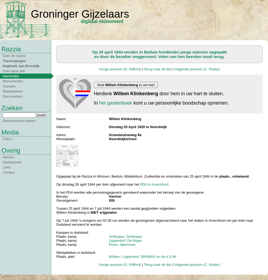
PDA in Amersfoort (154, 184)
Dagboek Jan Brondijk (21, 66)
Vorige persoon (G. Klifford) (120, 69)
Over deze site (14, 71)
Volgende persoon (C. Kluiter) (197, 69)
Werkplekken (13, 91)
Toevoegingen (14, 61)
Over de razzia (14, 56)
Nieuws (8, 157)
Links (7, 167)
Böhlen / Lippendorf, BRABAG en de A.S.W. (143, 257)
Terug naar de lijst (158, 69)
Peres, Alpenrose (122, 245)
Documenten (13, 96)
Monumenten (13, 81)
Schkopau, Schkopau (125, 237)
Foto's (7, 139)
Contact (9, 172)
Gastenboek (12, 162)
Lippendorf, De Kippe (125, 241)
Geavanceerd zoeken (19, 121)
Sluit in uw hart (126, 85)
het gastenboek (115, 103)
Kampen (9, 86)
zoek (41, 115)
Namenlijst (11, 76)
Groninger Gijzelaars (80, 14)
